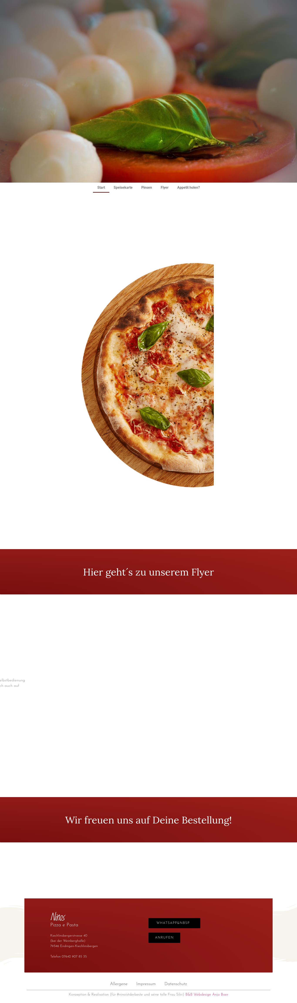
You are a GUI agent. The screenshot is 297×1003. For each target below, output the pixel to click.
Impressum (146, 984)
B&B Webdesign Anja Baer (206, 994)
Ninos (148, 40)
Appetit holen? (188, 187)
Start (101, 187)
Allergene (118, 984)
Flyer (165, 187)
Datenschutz (175, 984)
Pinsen (146, 187)
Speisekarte (123, 187)
